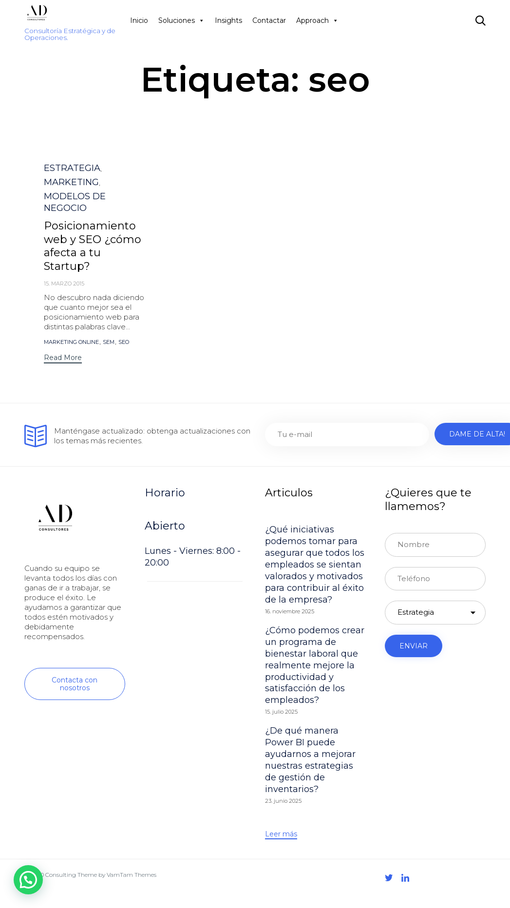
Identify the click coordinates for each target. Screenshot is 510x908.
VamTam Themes (131, 874)
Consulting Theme (71, 874)
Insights (228, 20)
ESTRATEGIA (72, 168)
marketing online (71, 342)
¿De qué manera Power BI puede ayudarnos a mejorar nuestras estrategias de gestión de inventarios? (310, 759)
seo (123, 342)
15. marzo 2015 (64, 283)
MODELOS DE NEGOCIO (75, 202)
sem (108, 342)
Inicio (139, 20)
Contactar (269, 20)
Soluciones (181, 20)
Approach (317, 20)
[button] (63, 359)
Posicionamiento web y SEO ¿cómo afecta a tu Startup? (92, 246)
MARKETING (71, 182)
